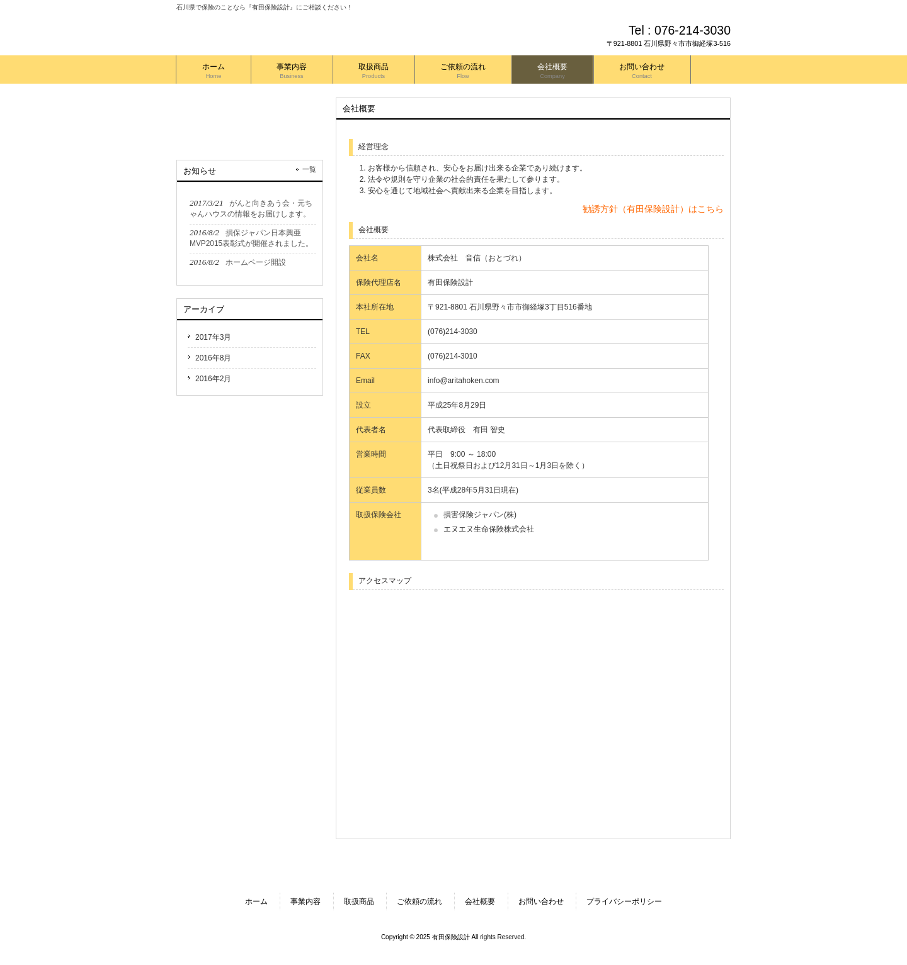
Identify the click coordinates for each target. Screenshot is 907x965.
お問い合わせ (541, 901)
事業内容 (305, 901)
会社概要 (480, 901)
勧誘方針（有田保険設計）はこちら (653, 209)
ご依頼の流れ (419, 901)
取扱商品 (359, 901)
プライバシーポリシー (624, 901)
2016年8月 (213, 358)
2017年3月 (213, 337)
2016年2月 (213, 378)
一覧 (309, 169)
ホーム (256, 901)
